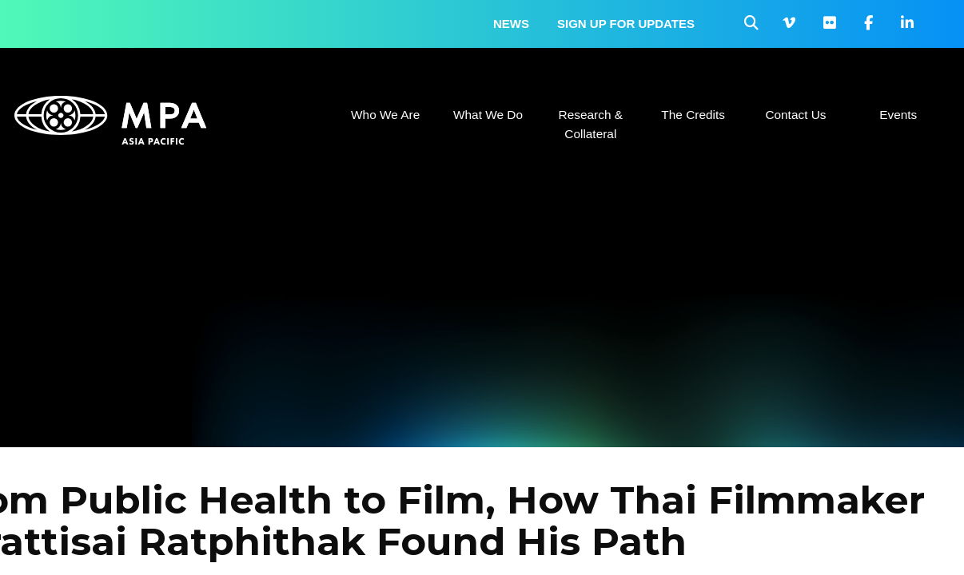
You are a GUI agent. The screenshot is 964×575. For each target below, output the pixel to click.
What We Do (488, 114)
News (511, 23)
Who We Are (385, 114)
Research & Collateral (591, 124)
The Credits (693, 114)
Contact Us (795, 114)
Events (898, 114)
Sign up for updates (626, 23)
